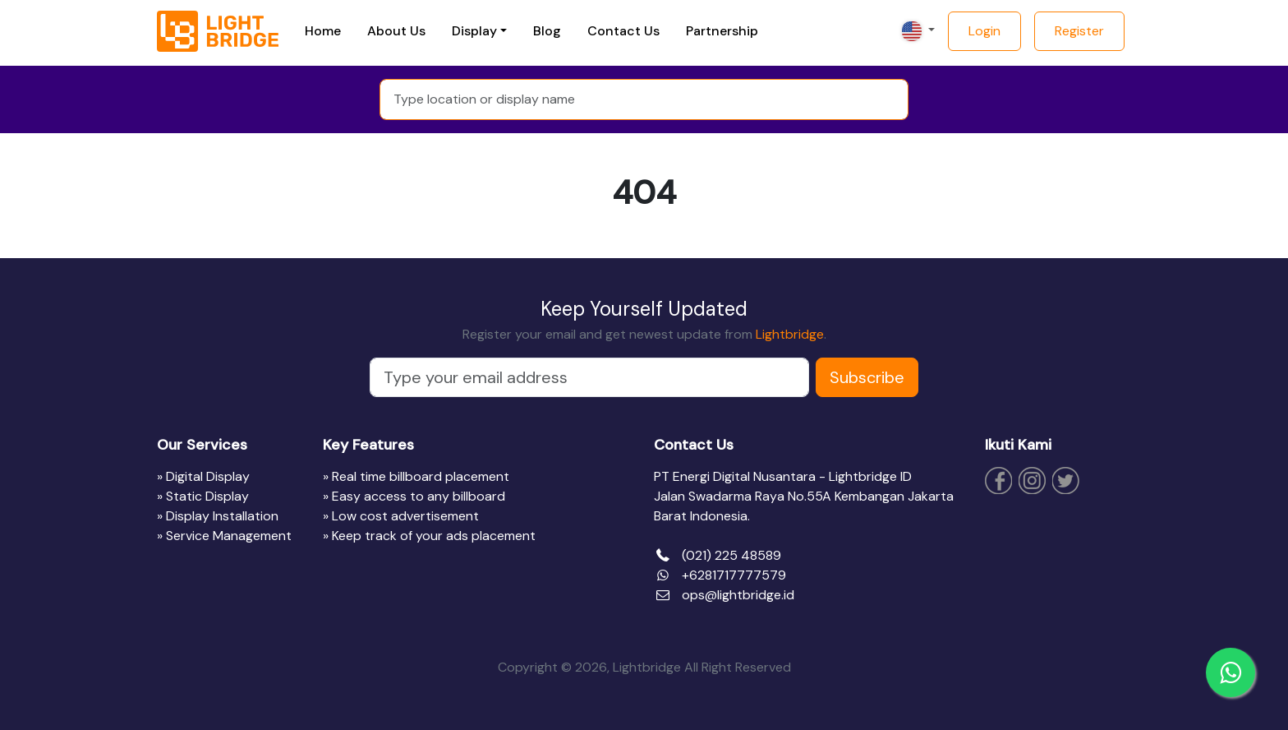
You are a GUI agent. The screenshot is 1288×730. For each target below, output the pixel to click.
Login (984, 30)
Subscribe (867, 377)
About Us (396, 30)
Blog (547, 30)
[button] (916, 31)
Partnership (722, 30)
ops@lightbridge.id (738, 594)
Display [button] (474, 30)
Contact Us (623, 30)
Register (1079, 30)
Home (323, 30)
